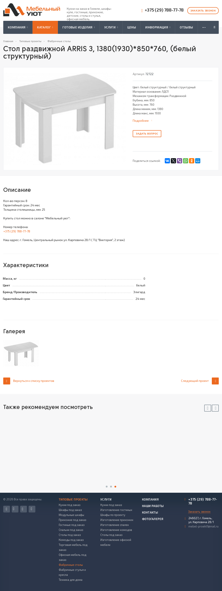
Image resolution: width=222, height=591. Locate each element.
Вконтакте (13, 509)
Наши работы (153, 506)
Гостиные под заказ (72, 525)
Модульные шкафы (71, 515)
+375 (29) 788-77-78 (164, 10)
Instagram (22, 509)
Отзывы (186, 27)
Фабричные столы (71, 564)
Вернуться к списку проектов (28, 381)
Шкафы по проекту (112, 515)
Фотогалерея (152, 519)
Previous (207, 408)
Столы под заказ (70, 535)
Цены (131, 27)
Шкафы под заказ (70, 510)
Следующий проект (200, 381)
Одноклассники (31, 509)
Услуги (111, 27)
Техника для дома (70, 579)
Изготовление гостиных (116, 510)
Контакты (150, 512)
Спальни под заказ (71, 530)
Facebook (6, 509)
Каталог (45, 27)
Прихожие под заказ (72, 520)
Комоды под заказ (71, 540)
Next (215, 408)
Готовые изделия (78, 27)
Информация (157, 27)
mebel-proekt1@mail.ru (203, 526)
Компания (18, 27)
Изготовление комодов (116, 530)
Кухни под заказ (69, 505)
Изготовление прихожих (116, 520)
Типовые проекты (73, 499)
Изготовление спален (114, 525)
